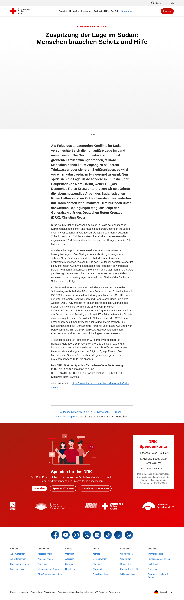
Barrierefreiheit (83, 592)
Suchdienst (153, 564)
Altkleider (69, 559)
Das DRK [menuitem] (115, 11)
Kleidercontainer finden (48, 569)
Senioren (69, 564)
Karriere (96, 554)
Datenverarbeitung (66, 592)
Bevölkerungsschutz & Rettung (158, 575)
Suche (156, 3)
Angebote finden (45, 559)
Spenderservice (17, 569)
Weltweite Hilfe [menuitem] (101, 11)
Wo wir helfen (126, 554)
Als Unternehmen (18, 559)
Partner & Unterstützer (130, 569)
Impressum (24, 592)
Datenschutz (36, 592)
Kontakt (13, 592)
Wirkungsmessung (128, 574)
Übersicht (69, 554)
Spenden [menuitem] (63, 11)
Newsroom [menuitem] (127, 11)
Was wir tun (125, 559)
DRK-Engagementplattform (50, 574)
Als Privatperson (17, 554)
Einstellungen (50, 592)
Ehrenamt (97, 564)
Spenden (167, 11)
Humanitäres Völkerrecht (159, 559)
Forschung (153, 569)
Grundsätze (125, 564)
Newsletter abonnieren (95, 488)
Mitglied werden (100, 559)
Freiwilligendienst (100, 574)
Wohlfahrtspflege (155, 554)
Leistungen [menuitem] (86, 11)
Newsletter (70, 569)
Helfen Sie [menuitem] (74, 11)
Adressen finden (45, 554)
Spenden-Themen (63, 488)
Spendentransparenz (19, 564)
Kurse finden (43, 564)
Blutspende (98, 569)
